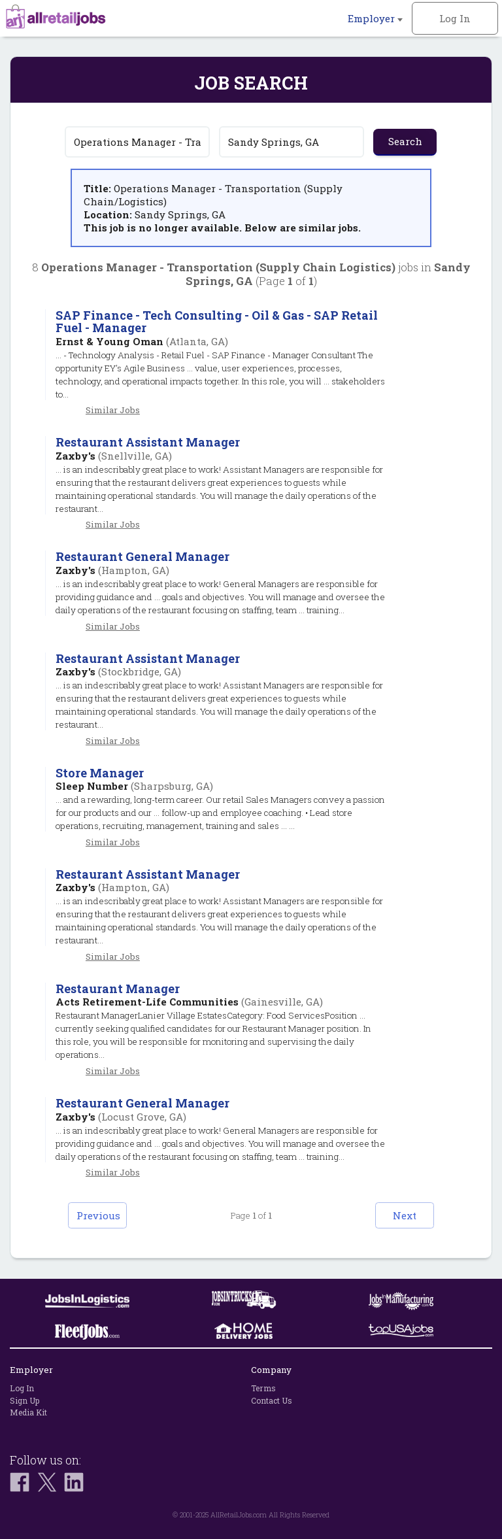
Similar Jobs (113, 410)
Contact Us (271, 1400)
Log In (455, 18)
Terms (263, 1388)
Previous (98, 1215)
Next (404, 1215)
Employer (375, 18)
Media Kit (28, 1412)
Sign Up (24, 1400)
